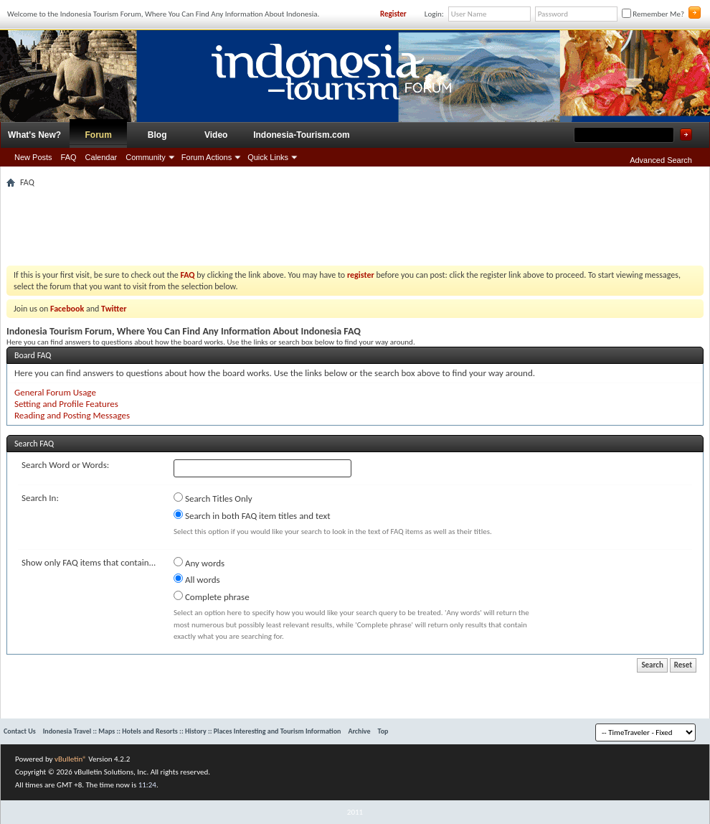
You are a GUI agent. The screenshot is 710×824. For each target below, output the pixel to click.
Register (393, 14)
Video (215, 135)
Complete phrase (212, 596)
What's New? (34, 135)
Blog (157, 135)
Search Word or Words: (65, 464)
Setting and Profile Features (66, 403)
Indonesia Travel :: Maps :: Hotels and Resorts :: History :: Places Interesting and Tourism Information (192, 731)
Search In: (40, 497)
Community (146, 157)
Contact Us (20, 731)
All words (197, 579)
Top (383, 731)
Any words (199, 562)
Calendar (101, 157)
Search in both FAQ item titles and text (252, 515)
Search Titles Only (213, 498)
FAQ (69, 157)
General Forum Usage (55, 392)
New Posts (33, 157)
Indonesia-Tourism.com (301, 135)
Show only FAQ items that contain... (89, 562)
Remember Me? (653, 14)
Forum (98, 135)
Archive (359, 731)
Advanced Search (661, 160)
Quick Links (267, 157)
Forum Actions (206, 157)
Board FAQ (32, 355)
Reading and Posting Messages (72, 415)
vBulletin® (71, 759)
